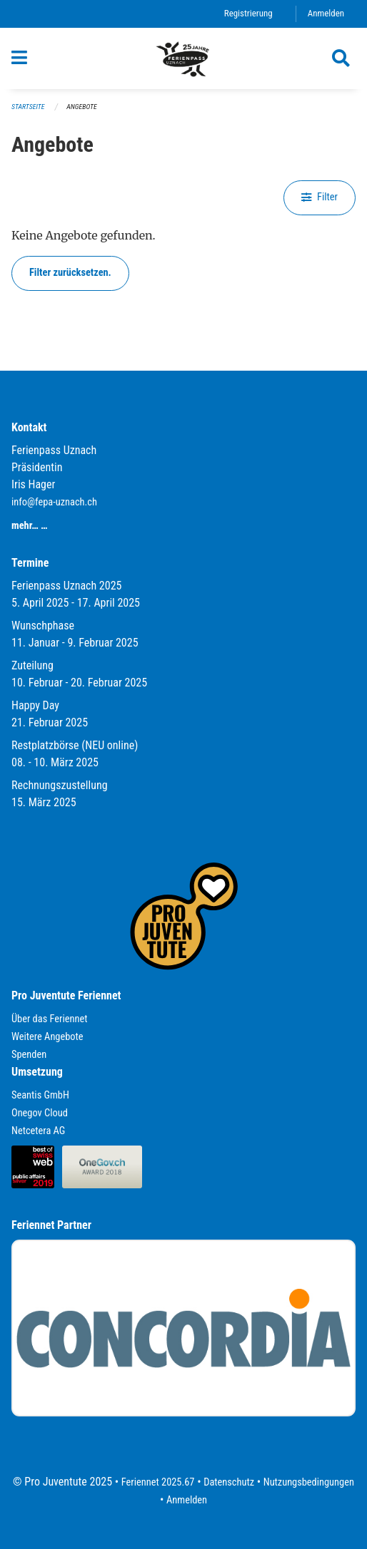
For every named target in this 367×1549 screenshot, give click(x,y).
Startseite (27, 106)
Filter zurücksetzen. (70, 273)
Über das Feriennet (49, 1019)
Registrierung (248, 13)
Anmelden (326, 13)
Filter (319, 197)
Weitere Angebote (47, 1037)
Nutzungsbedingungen (308, 1482)
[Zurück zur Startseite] (183, 58)
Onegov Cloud (39, 1113)
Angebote (81, 106)
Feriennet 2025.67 (158, 1482)
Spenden (28, 1055)
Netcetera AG (38, 1131)
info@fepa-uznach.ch (54, 502)
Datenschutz (228, 1482)
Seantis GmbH (40, 1095)
